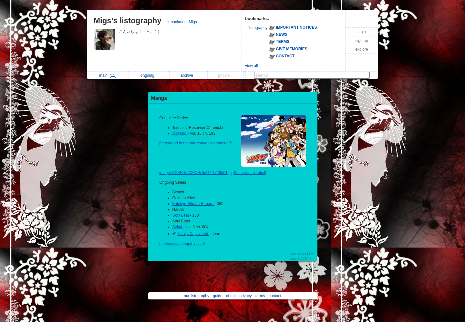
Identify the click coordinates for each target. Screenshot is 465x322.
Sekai (177, 227)
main (108, 75)
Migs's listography (127, 20)
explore (361, 49)
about (231, 296)
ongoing (149, 75)
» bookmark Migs (182, 22)
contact (275, 296)
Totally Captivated (193, 233)
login (361, 32)
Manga (159, 98)
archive (188, 75)
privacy (245, 296)
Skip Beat (180, 215)
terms (260, 296)
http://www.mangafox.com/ (182, 244)
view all (251, 65)
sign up (362, 40)
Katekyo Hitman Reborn (193, 203)
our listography (196, 296)
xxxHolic (180, 133)
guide (217, 296)
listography (258, 27)
